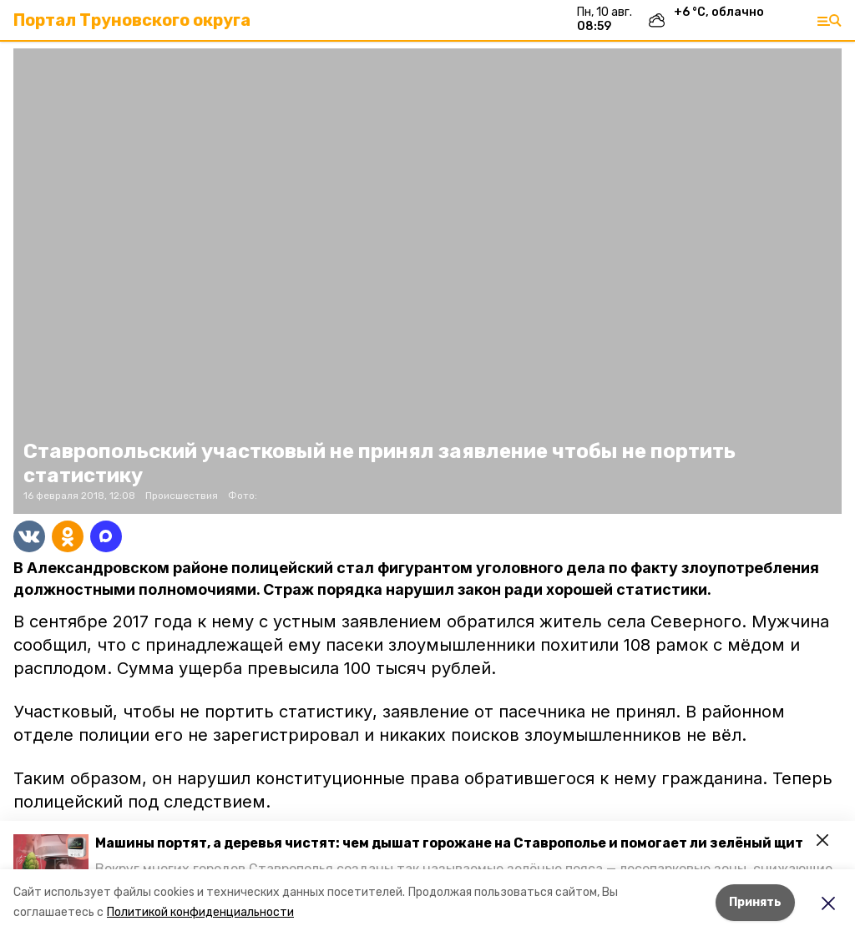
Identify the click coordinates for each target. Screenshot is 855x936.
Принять (755, 902)
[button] (51, 855)
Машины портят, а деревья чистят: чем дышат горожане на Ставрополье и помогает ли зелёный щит (449, 843)
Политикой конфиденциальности (200, 912)
